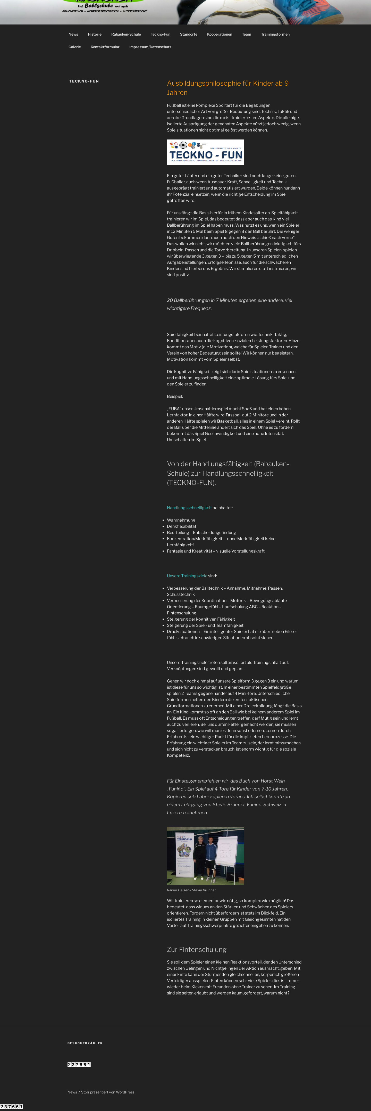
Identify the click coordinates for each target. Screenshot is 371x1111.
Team (246, 34)
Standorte (188, 34)
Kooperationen (219, 34)
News (73, 34)
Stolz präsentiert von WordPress (107, 1092)
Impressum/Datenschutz (150, 47)
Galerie (75, 47)
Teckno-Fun (160, 34)
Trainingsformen (275, 34)
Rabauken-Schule (126, 34)
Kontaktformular (105, 47)
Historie (95, 34)
